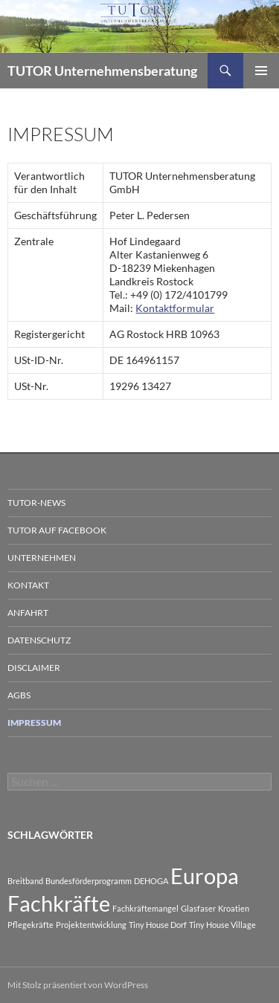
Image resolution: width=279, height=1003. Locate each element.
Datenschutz (39, 640)
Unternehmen (41, 557)
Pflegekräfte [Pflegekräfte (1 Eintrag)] (30, 924)
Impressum (34, 722)
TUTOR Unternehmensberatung (102, 70)
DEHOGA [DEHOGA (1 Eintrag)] (151, 881)
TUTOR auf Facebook (56, 530)
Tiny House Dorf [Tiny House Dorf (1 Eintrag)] (158, 924)
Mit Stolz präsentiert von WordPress (77, 984)
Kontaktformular (174, 308)
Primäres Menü (261, 70)
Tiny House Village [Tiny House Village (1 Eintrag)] (222, 924)
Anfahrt (27, 612)
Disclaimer (33, 667)
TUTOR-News (36, 502)
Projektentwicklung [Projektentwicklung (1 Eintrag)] (91, 924)
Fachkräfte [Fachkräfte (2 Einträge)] (58, 903)
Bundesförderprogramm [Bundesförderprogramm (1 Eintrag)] (88, 881)
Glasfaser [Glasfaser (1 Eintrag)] (198, 908)
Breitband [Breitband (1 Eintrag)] (25, 881)
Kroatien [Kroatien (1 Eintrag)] (233, 908)
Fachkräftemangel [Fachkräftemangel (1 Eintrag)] (145, 908)
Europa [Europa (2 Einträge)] (204, 876)
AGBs (19, 695)
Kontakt (28, 585)
